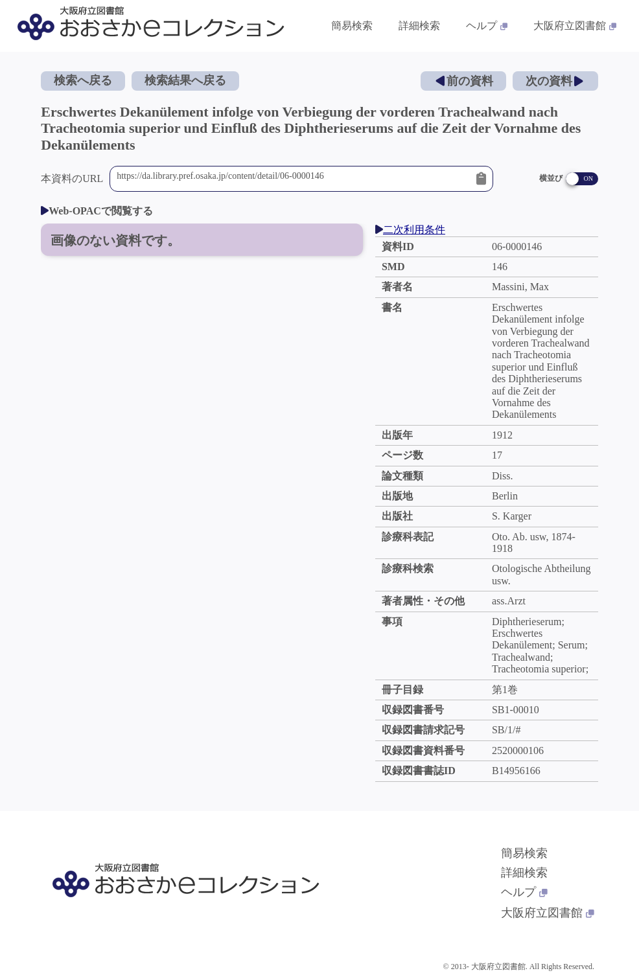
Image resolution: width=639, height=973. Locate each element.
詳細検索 (524, 872)
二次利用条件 (410, 229)
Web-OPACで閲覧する (97, 210)
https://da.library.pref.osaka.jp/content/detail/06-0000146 (293, 179)
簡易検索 (524, 853)
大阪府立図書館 (547, 912)
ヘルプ (524, 892)
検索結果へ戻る (185, 80)
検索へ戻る (83, 80)
